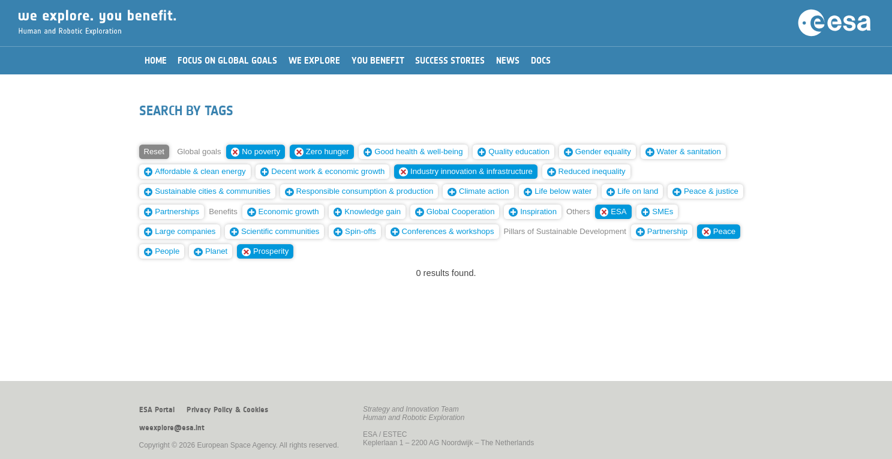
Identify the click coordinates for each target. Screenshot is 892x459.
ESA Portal (157, 410)
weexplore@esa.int (172, 428)
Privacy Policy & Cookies (227, 410)
